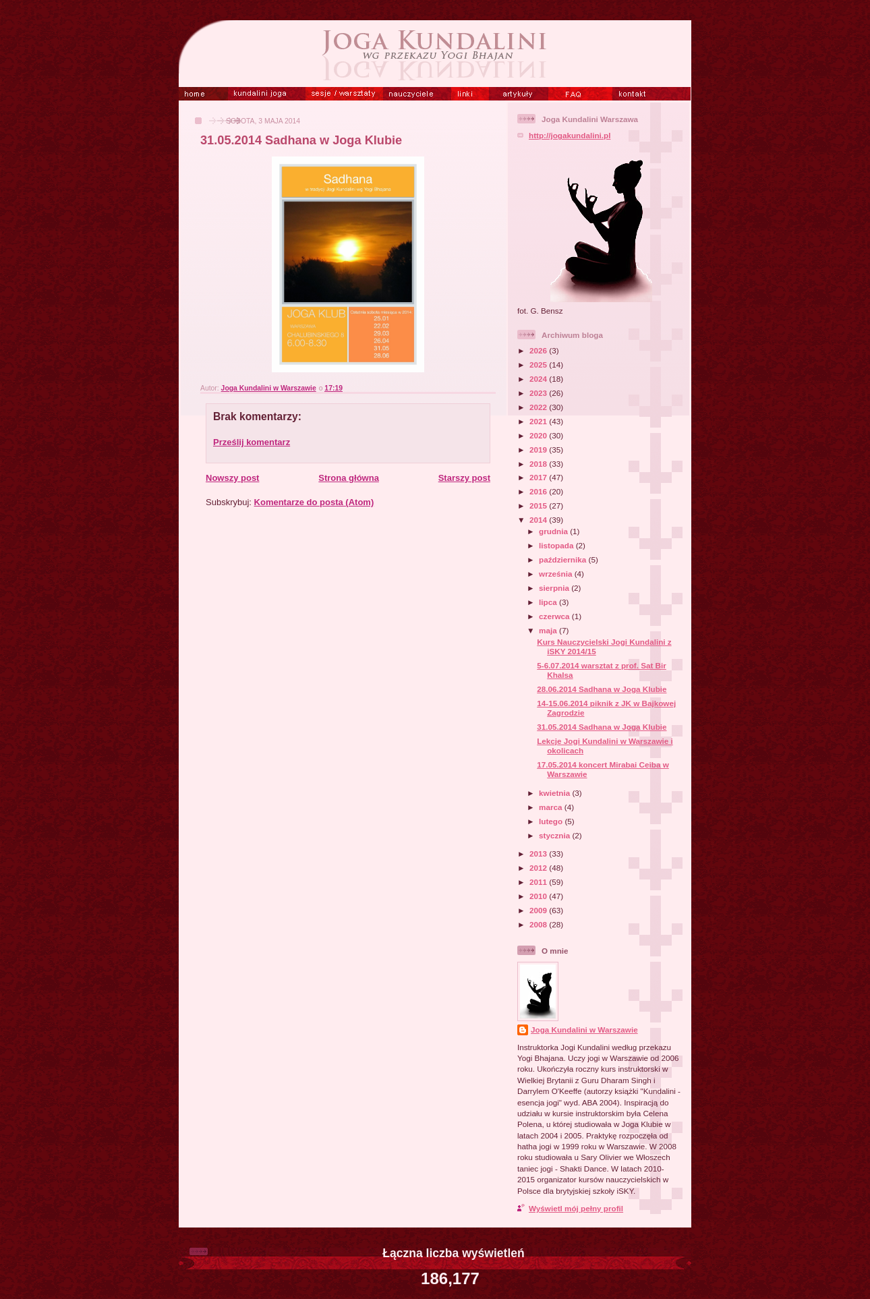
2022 (539, 407)
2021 (539, 421)
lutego (551, 821)
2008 (539, 924)
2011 (539, 881)
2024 (539, 378)
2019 (539, 449)
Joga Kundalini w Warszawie (584, 1029)
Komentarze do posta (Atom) (314, 502)
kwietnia (555, 792)
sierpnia (555, 587)
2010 (539, 896)
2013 (539, 853)
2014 (539, 519)
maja (549, 630)
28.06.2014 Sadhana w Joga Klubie (601, 689)
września (557, 573)
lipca (549, 602)
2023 (539, 392)
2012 (539, 867)
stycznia (555, 835)
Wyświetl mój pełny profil (576, 1208)
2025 (539, 364)
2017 (539, 477)
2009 (539, 910)
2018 (539, 463)
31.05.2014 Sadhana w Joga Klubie (601, 726)
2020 (539, 435)
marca (551, 807)
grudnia (554, 531)
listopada (557, 545)
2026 (539, 350)
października (563, 559)
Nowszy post (232, 478)
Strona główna (348, 478)
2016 (539, 491)
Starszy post (464, 478)
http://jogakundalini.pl (569, 135)
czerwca (555, 616)
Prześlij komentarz (251, 442)
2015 (539, 505)
